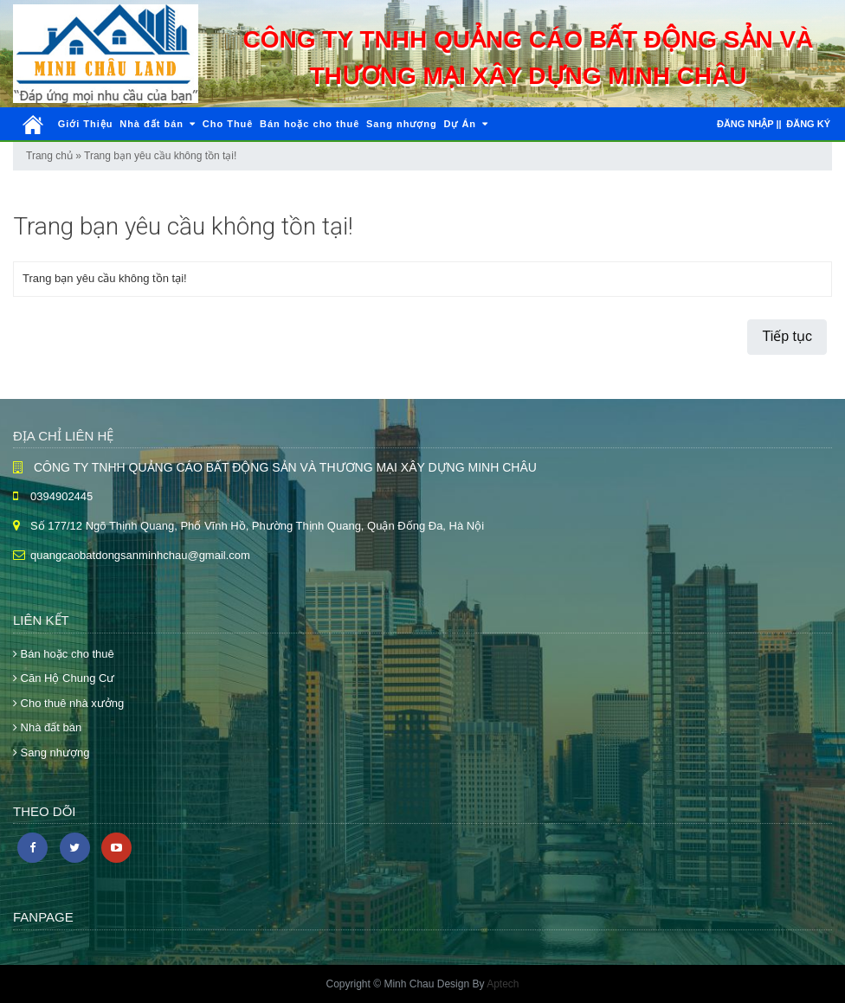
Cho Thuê (228, 124)
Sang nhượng (401, 124)
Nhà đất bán (157, 124)
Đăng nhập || (749, 124)
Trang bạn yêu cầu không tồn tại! (160, 156)
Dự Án (465, 124)
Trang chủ (49, 156)
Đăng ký (808, 124)
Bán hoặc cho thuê (309, 124)
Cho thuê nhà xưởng (68, 703)
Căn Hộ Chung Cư (63, 678)
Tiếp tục (787, 336)
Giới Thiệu (85, 124)
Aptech (503, 984)
